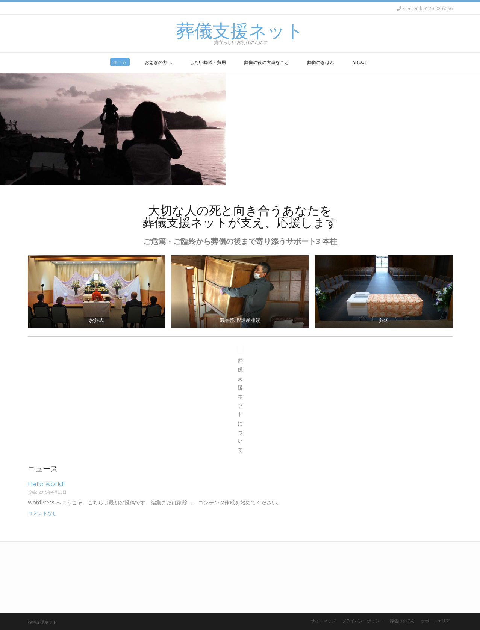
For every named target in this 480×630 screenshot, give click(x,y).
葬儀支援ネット (240, 31)
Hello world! (46, 483)
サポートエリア (435, 621)
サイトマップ (323, 621)
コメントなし (42, 513)
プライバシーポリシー (362, 621)
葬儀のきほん (402, 621)
